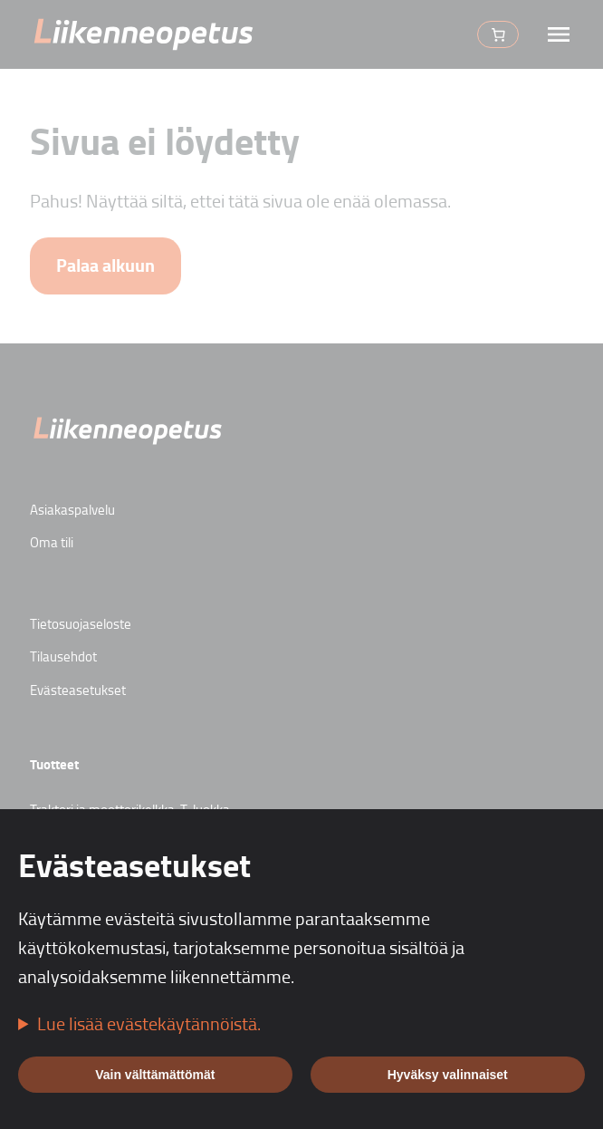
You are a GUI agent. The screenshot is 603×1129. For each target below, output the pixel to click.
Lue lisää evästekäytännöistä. (149, 1023)
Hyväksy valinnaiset (448, 1074)
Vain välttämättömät (155, 1074)
